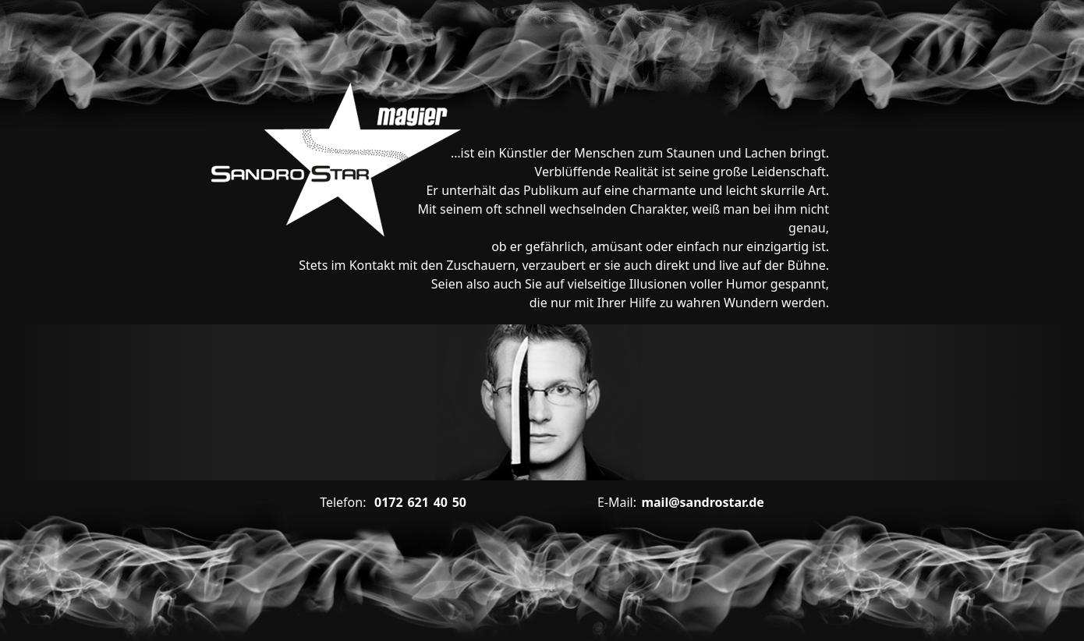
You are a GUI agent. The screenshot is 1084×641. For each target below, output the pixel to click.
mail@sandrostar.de (680, 502)
